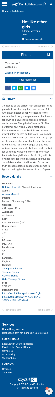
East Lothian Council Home (16, 347)
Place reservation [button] (34, 79)
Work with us (9, 358)
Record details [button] (11, 176)
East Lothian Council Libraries (17, 343)
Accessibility (8, 354)
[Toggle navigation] (4, 3)
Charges (6, 369)
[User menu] (51, 3)
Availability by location (18, 72)
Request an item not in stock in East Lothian (25, 332)
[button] (48, 55)
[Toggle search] (45, 3)
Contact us (7, 350)
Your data (7, 372)
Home (5, 11)
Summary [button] (8, 98)
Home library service (13, 329)
